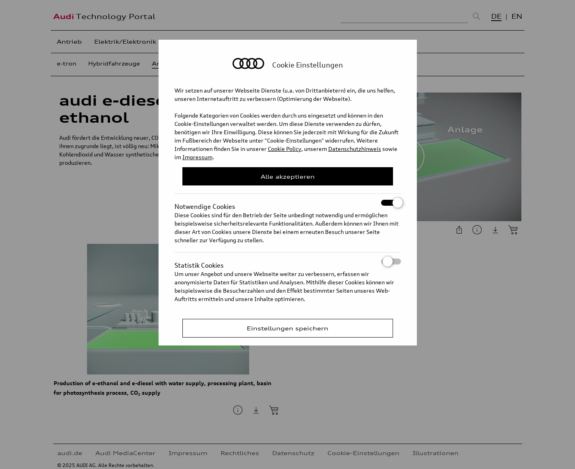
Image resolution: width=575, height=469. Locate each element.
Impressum (197, 157)
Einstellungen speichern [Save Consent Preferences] (287, 328)
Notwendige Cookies (287, 203)
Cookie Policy (284, 148)
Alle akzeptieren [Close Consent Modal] (288, 176)
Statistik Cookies (287, 261)
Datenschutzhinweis (354, 148)
